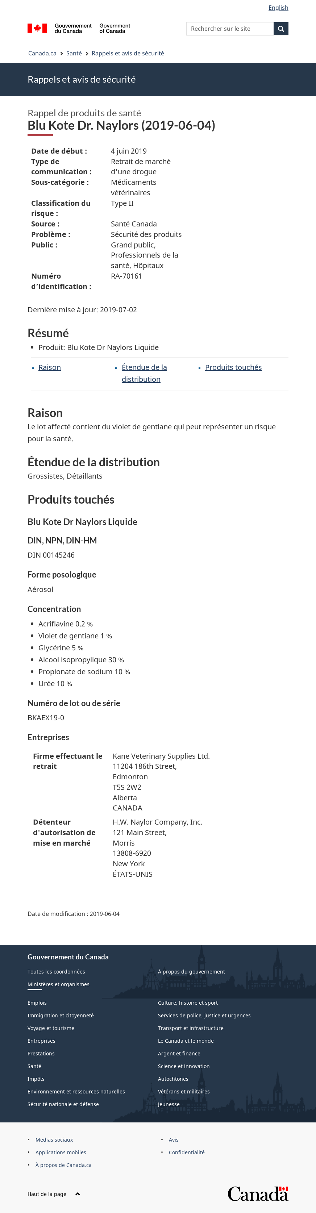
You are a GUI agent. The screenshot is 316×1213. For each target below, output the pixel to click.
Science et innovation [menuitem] (184, 1066)
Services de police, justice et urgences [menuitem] (204, 1015)
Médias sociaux (54, 1139)
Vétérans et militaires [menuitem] (184, 1091)
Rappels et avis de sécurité (128, 53)
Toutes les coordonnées (56, 971)
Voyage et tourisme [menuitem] (51, 1028)
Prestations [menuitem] (41, 1053)
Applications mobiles (61, 1152)
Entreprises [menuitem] (41, 1040)
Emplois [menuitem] (37, 1002)
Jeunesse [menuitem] (169, 1104)
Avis (174, 1139)
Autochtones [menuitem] (173, 1078)
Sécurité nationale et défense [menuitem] (63, 1104)
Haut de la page (54, 1194)
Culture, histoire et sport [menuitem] (188, 1002)
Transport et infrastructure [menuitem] (191, 1028)
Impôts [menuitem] (36, 1078)
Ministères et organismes (59, 984)
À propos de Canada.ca (64, 1165)
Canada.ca (42, 53)
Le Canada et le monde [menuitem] (186, 1040)
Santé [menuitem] (34, 1066)
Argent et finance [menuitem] (179, 1053)
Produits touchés (233, 367)
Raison (49, 367)
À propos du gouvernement (191, 971)
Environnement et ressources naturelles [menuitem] (76, 1091)
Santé (74, 53)
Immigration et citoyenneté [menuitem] (61, 1015)
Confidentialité (187, 1152)
